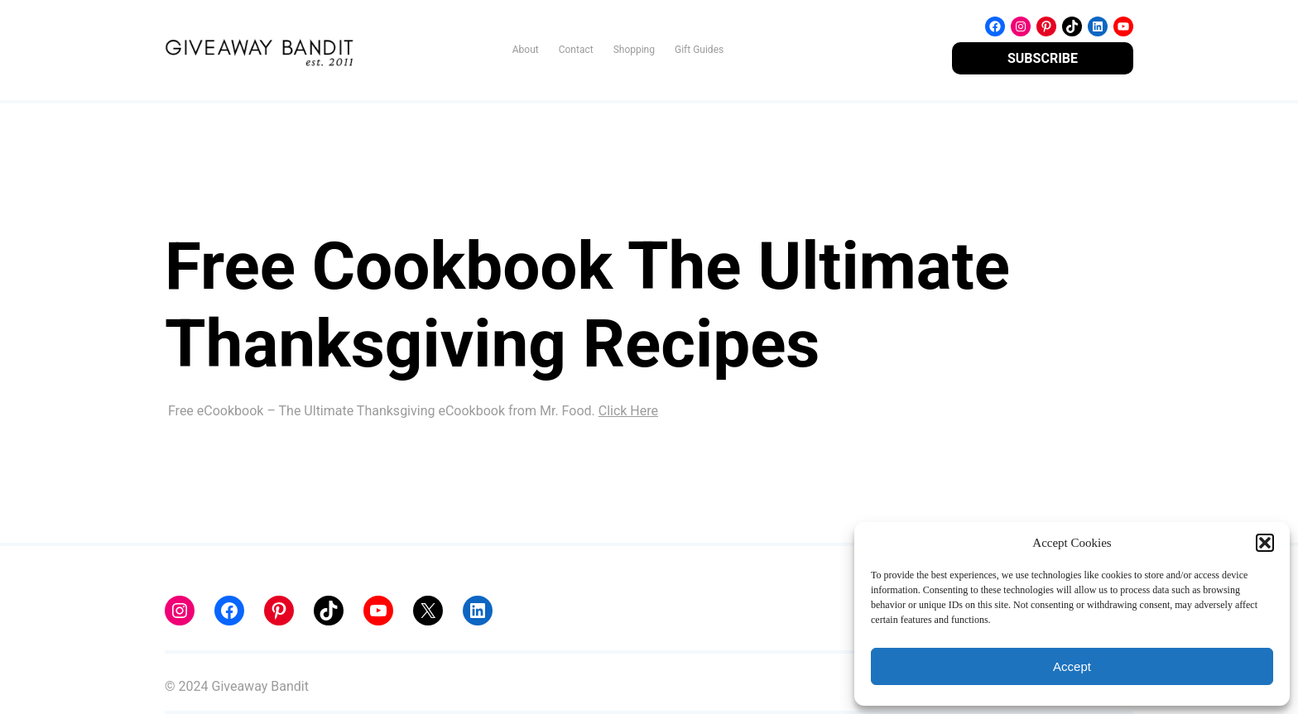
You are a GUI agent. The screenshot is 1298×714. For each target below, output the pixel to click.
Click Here (628, 411)
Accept (1072, 666)
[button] (1265, 542)
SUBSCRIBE (1042, 58)
